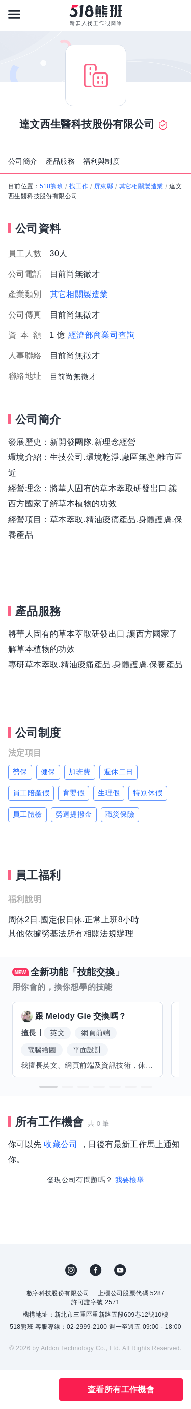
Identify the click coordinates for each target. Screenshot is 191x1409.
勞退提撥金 (74, 814)
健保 (48, 772)
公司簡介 (23, 161)
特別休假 (147, 793)
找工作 (78, 186)
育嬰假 (74, 793)
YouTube (120, 1270)
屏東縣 (103, 186)
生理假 (109, 793)
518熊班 (51, 186)
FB (96, 1270)
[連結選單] (14, 14)
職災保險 (120, 814)
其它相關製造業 (141, 186)
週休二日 (118, 772)
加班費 (80, 772)
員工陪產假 (31, 793)
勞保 (20, 772)
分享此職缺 (40, 1389)
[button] (48, 1087)
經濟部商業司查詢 (101, 335)
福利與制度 (101, 161)
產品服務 (60, 161)
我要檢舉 (130, 1180)
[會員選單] (177, 14)
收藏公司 (60, 1144)
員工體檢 (27, 814)
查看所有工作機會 (121, 1389)
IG (71, 1270)
